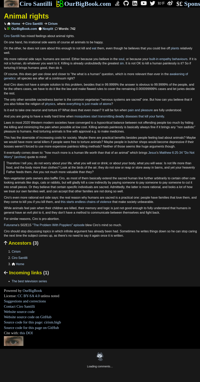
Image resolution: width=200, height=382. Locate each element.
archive (20, 157)
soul (121, 59)
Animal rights (26, 16)
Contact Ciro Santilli (19, 306)
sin (122, 63)
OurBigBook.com (83, 3)
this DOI (26, 333)
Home (13, 23)
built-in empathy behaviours (168, 59)
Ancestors (21, 243)
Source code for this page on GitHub (31, 328)
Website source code (19, 312)
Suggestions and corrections (25, 301)
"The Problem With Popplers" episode (58, 225)
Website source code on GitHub (28, 317)
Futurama (10, 225)
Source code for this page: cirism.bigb (32, 322)
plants (175, 48)
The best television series (29, 281)
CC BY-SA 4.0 (29, 296)
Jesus (152, 152)
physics (50, 104)
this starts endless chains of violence (86, 201)
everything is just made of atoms (88, 104)
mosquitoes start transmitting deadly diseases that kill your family (119, 116)
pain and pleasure (140, 110)
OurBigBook (32, 291)
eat (94, 48)
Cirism (52, 23)
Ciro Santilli (28, 3)
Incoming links (26, 272)
